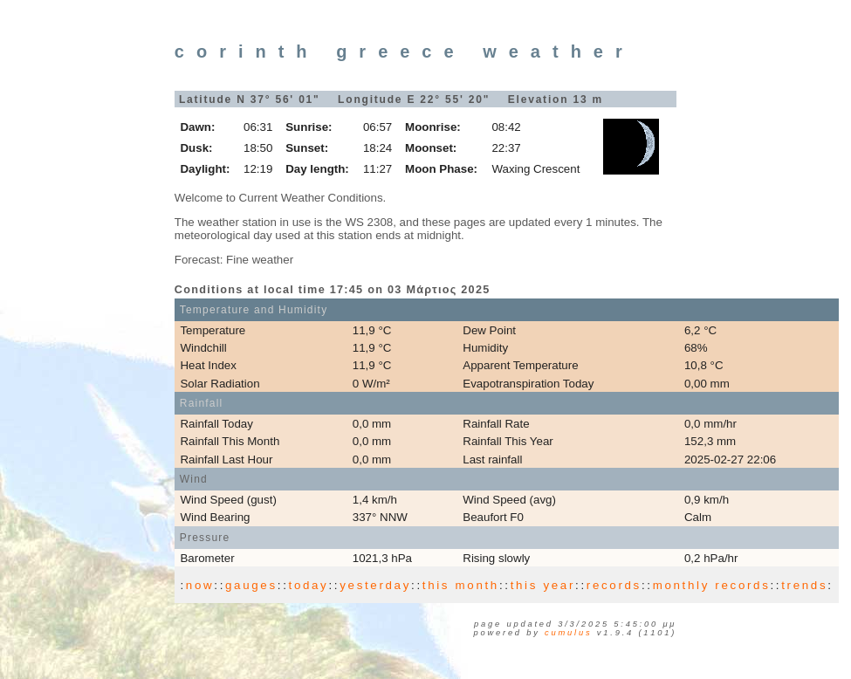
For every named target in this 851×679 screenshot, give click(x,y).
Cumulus (568, 632)
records (614, 585)
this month (460, 585)
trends (804, 585)
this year (543, 585)
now (200, 585)
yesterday (375, 585)
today (309, 585)
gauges (251, 585)
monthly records (712, 585)
